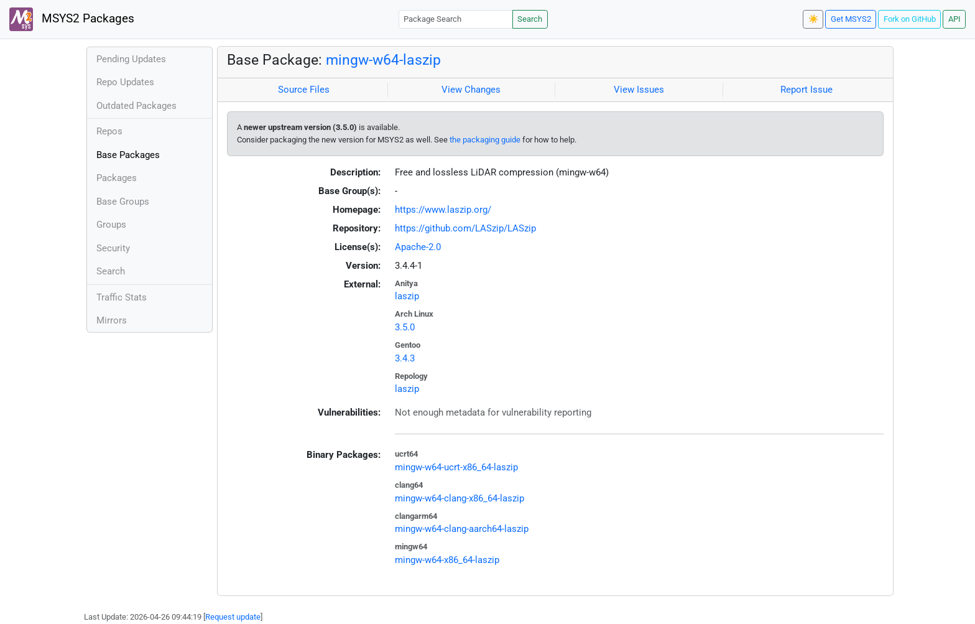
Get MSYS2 (851, 19)
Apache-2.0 (418, 247)
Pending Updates (131, 59)
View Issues (639, 89)
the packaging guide (485, 139)
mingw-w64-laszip (383, 60)
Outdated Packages (136, 105)
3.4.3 (405, 358)
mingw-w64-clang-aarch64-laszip (462, 528)
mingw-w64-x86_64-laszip (447, 560)
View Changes (471, 89)
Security (113, 248)
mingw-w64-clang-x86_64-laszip (459, 498)
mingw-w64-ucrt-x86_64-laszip (456, 467)
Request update (233, 617)
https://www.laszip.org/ (443, 209)
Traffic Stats (121, 297)
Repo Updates (125, 82)
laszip (407, 296)
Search (529, 19)
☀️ (813, 19)
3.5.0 (405, 327)
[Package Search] (456, 19)
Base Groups (122, 201)
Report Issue (806, 89)
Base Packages (128, 155)
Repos (109, 131)
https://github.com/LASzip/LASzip (465, 228)
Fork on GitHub (910, 19)
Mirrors (111, 320)
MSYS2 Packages (71, 19)
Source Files (304, 89)
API (954, 19)
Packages (116, 178)
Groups (111, 224)
